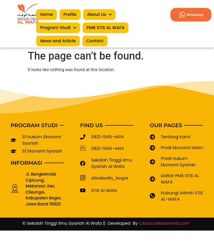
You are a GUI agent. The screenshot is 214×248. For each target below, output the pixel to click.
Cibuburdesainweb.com (165, 223)
